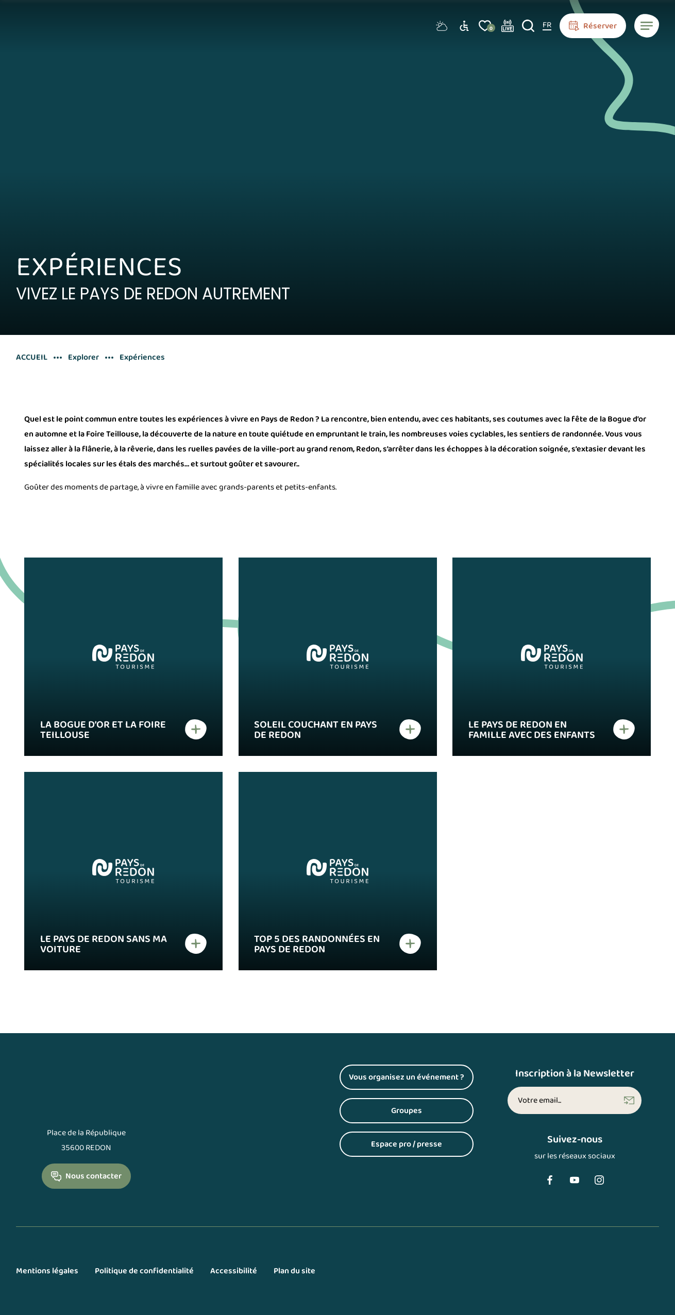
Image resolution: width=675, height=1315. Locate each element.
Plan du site (294, 1270)
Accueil (31, 357)
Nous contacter (93, 1176)
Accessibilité (233, 1270)
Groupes (406, 1110)
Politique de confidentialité (144, 1270)
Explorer (83, 357)
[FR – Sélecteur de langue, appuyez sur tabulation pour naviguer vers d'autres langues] (547, 25)
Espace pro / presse (406, 1144)
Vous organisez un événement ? (406, 1077)
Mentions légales (47, 1270)
